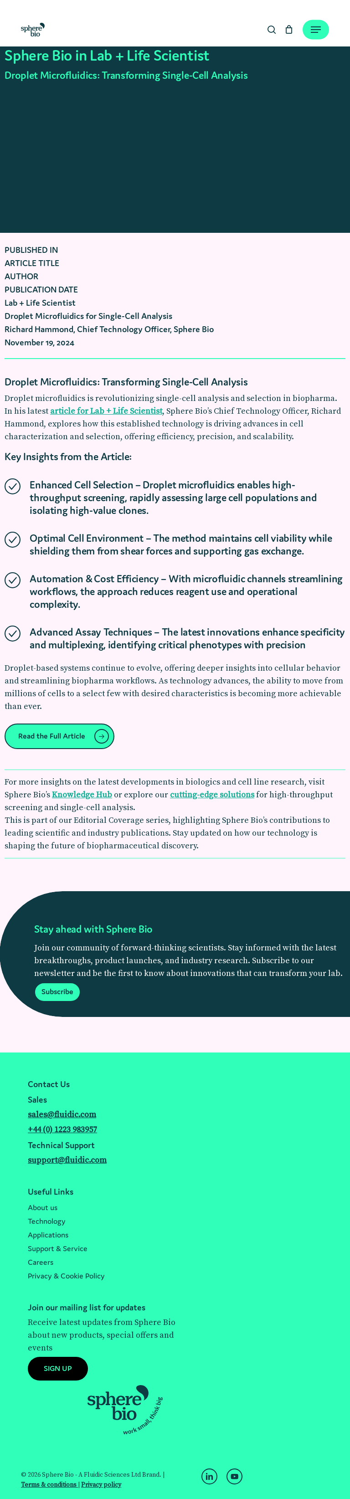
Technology (47, 1221)
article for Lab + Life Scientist (106, 411)
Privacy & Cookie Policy (66, 1276)
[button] (59, 736)
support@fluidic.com (67, 1160)
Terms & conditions (49, 1485)
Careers (40, 1262)
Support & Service (58, 1248)
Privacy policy (101, 1485)
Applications (48, 1235)
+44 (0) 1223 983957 (62, 1129)
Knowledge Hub (82, 795)
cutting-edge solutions (212, 795)
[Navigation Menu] (316, 29)
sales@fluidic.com (62, 1114)
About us (42, 1207)
